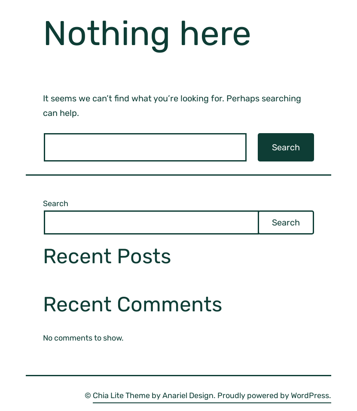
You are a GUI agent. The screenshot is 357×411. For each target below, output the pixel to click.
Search (55, 203)
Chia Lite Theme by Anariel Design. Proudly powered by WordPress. (212, 395)
